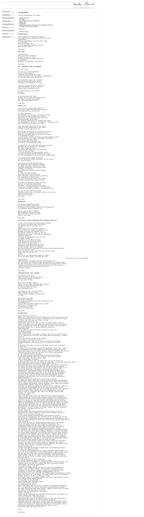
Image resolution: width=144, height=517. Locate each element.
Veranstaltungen (8, 30)
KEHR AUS (22, 22)
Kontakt (5, 33)
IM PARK (22, 19)
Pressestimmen (7, 24)
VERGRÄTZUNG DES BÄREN (28, 26)
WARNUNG (22, 23)
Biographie (6, 15)
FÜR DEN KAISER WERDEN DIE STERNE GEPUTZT (36, 25)
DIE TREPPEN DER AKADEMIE (29, 20)
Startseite (6, 11)
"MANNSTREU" (24, 31)
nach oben (21, 49)
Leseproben (6, 21)
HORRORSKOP (24, 18)
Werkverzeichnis (8, 18)
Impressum (6, 37)
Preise (4, 27)
